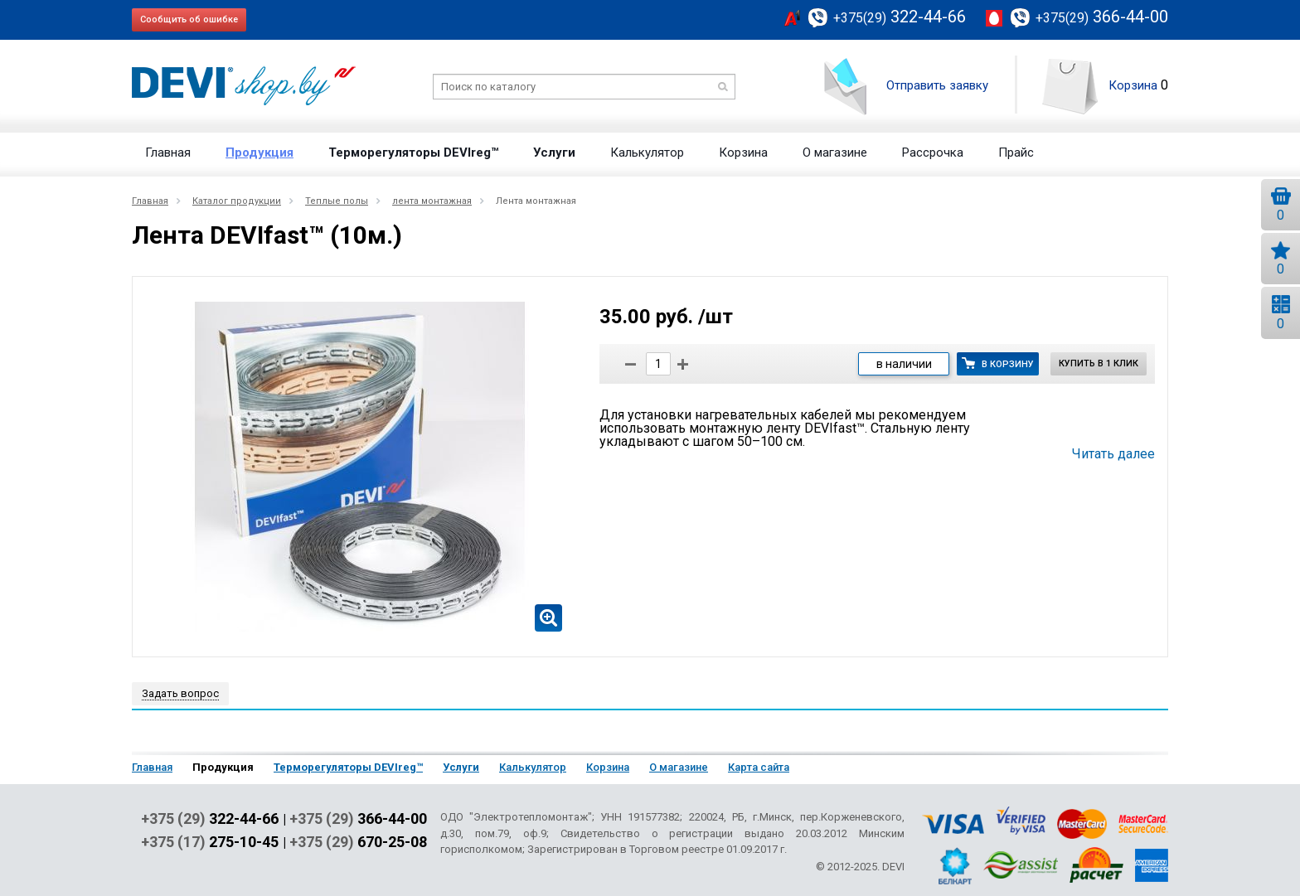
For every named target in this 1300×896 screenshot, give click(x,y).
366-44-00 (1102, 16)
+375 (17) (210, 842)
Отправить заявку (937, 85)
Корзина (1132, 85)
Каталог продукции (236, 201)
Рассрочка (932, 152)
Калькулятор (647, 152)
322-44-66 (899, 16)
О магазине (835, 152)
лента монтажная (432, 201)
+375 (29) (210, 818)
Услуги (554, 152)
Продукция (259, 152)
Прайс (1016, 152)
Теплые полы (336, 201)
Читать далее (1113, 454)
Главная (168, 152)
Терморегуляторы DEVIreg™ (413, 152)
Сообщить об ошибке (189, 19)
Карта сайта (758, 767)
